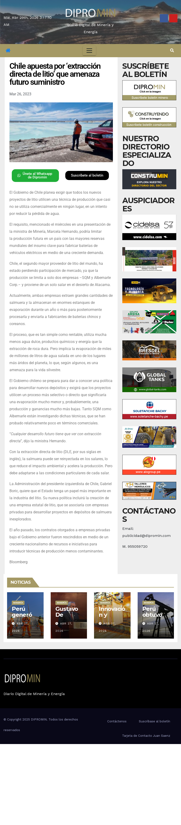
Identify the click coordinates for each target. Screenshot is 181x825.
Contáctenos (117, 721)
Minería (18, 602)
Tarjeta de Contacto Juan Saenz (146, 735)
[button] (172, 50)
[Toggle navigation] (89, 50)
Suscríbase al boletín (154, 721)
